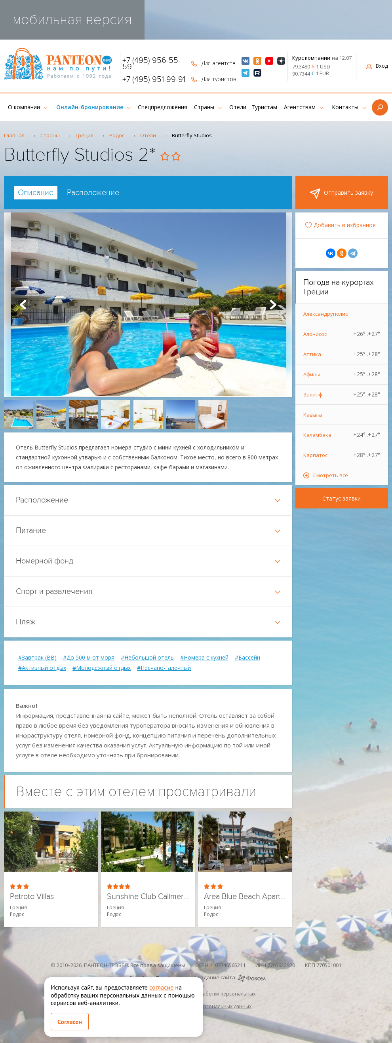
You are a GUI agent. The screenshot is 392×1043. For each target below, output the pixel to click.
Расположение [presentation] (93, 192)
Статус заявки (341, 498)
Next (273, 305)
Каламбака (342, 435)
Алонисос (342, 334)
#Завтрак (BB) (37, 657)
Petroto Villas (32, 897)
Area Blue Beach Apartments (245, 897)
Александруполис (325, 313)
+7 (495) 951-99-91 (153, 79)
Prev (23, 305)
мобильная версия (72, 19)
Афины (342, 374)
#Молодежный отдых (101, 668)
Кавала (312, 414)
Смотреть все (330, 475)
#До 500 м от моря (88, 657)
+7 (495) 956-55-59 (151, 63)
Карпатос (342, 455)
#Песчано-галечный (164, 668)
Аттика (342, 354)
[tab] (35, 192)
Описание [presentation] (35, 192)
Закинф (342, 394)
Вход (377, 65)
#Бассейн (247, 657)
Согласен (69, 1022)
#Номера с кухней (204, 657)
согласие (161, 987)
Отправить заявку (341, 193)
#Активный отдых (42, 668)
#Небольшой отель (147, 657)
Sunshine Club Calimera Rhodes (148, 897)
